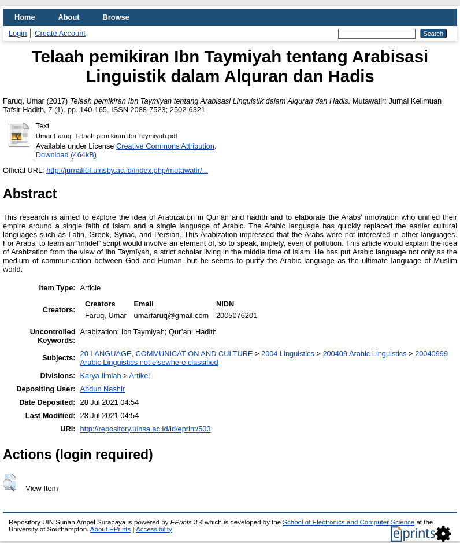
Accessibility (154, 529)
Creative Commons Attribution (165, 146)
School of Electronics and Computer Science (348, 522)
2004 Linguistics (287, 353)
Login (18, 33)
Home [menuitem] (24, 17)
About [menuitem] (69, 17)
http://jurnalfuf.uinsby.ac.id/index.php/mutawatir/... (127, 170)
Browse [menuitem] (116, 17)
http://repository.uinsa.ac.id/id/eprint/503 (145, 428)
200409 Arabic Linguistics (364, 353)
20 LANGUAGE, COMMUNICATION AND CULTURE (166, 353)
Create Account (60, 33)
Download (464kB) (66, 154)
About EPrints (110, 529)
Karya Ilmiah (100, 375)
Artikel (139, 375)
